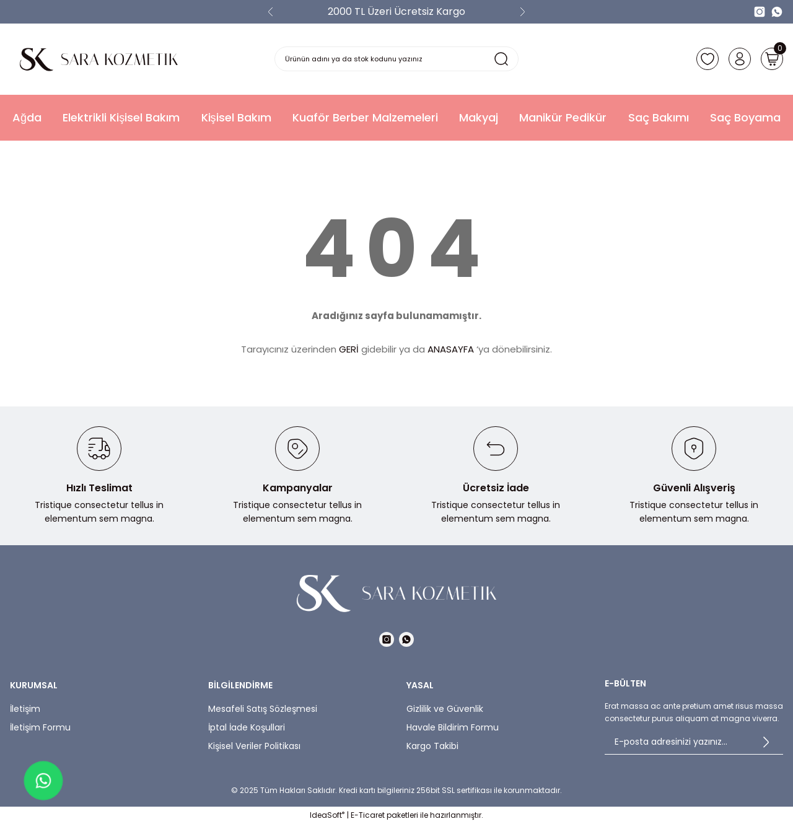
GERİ (349, 349)
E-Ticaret (368, 815)
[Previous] (271, 12)
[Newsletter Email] (694, 742)
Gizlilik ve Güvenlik (444, 709)
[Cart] (770, 58)
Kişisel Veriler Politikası (254, 746)
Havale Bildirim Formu (452, 727)
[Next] (522, 12)
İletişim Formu (40, 727)
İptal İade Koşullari (246, 727)
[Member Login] (736, 58)
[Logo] (99, 59)
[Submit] (765, 742)
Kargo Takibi (432, 746)
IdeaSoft (327, 815)
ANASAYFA (450, 349)
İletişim (25, 709)
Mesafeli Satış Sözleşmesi (262, 709)
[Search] (396, 58)
